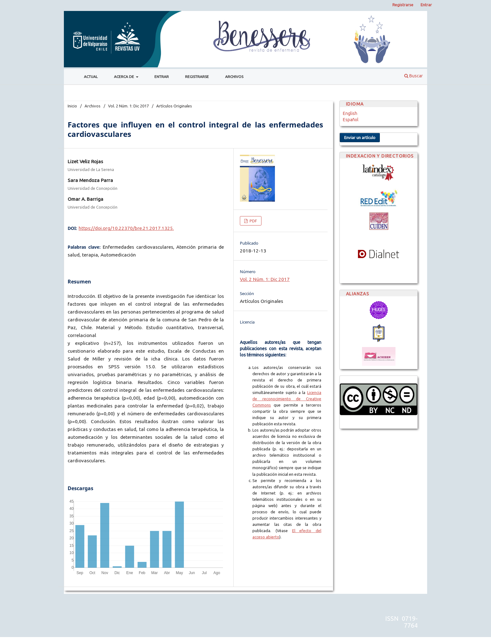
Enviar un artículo (359, 137)
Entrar (161, 77)
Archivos (234, 77)
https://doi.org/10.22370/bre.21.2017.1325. (126, 228)
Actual (91, 77)
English (350, 113)
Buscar (413, 75)
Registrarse (197, 77)
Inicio (72, 106)
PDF (253, 221)
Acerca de (124, 77)
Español (351, 119)
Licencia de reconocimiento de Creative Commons (286, 398)
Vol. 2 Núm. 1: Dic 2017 (128, 106)
